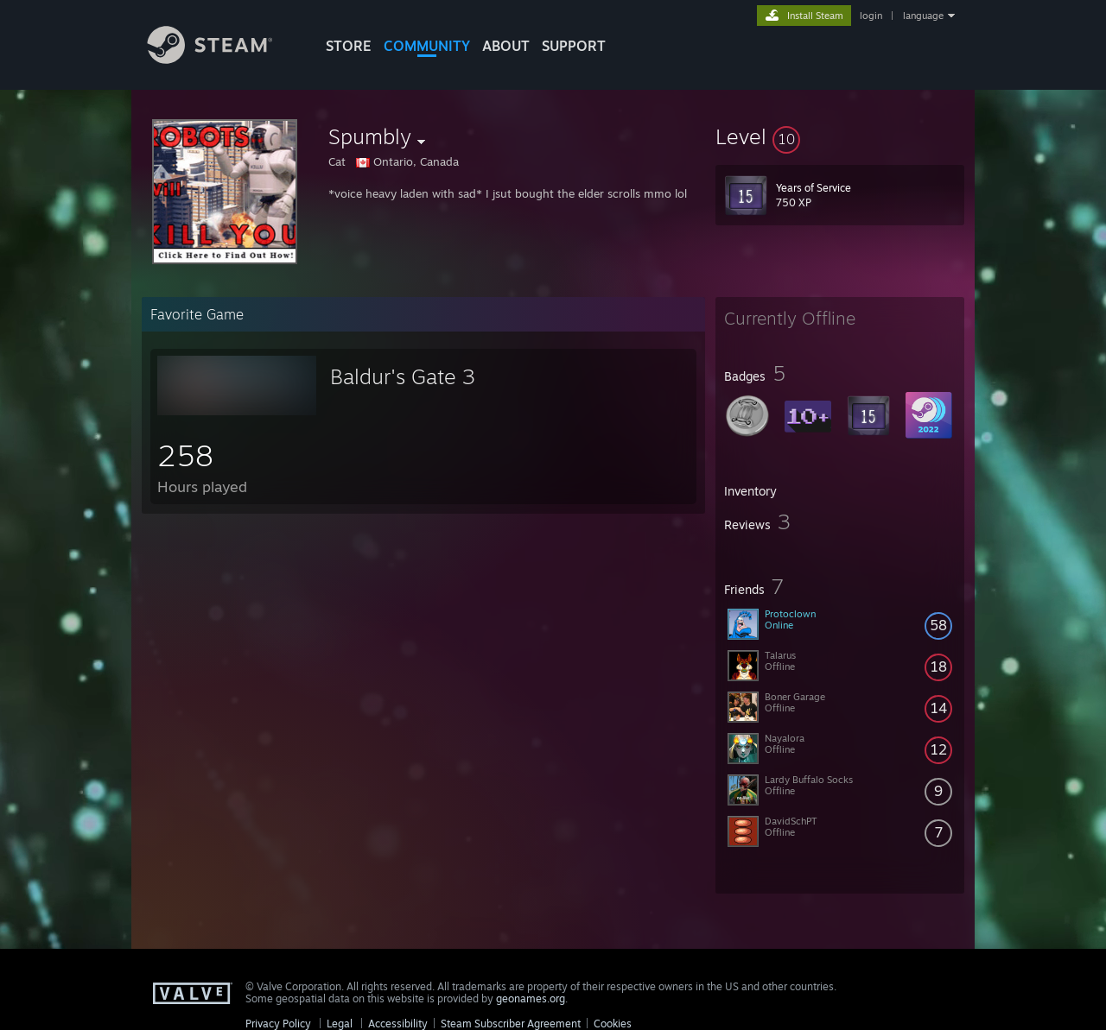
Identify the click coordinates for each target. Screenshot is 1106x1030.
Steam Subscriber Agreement (511, 1023)
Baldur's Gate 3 (402, 376)
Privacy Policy (278, 1023)
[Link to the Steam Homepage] (223, 59)
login (871, 15)
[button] (839, 136)
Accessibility (398, 1023)
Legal (340, 1023)
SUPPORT (574, 45)
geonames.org (530, 998)
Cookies (613, 1023)
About (506, 45)
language (923, 15)
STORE (349, 45)
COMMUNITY (427, 45)
